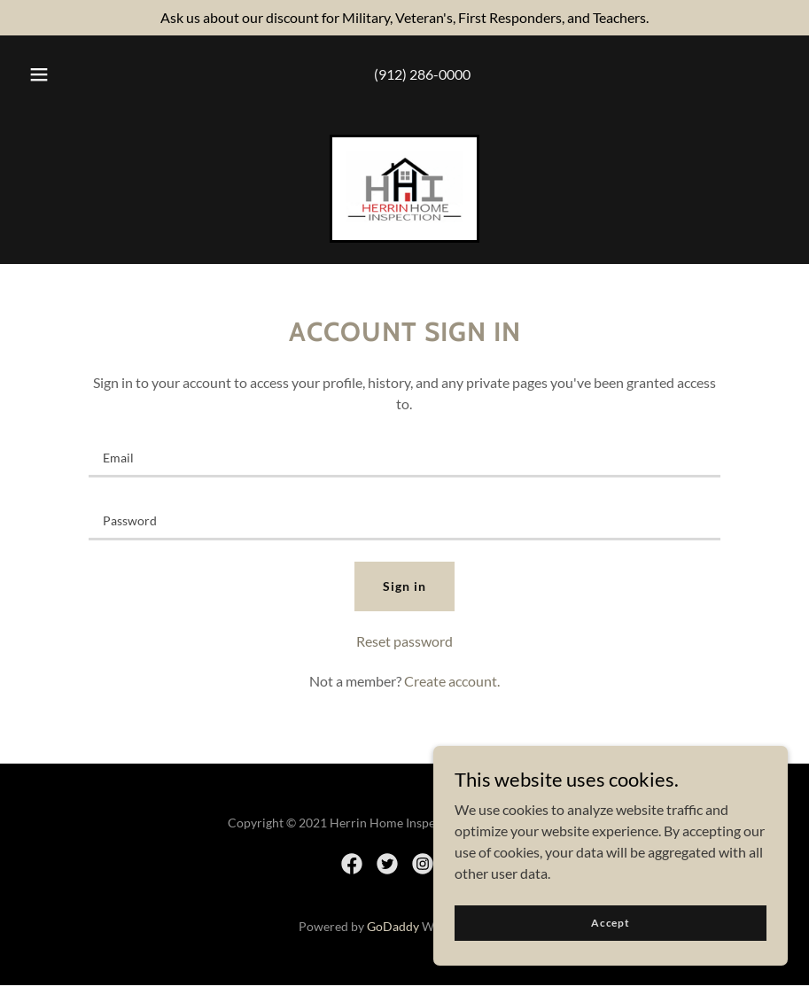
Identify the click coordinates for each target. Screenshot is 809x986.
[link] (404, 216)
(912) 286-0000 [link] (422, 74)
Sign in (404, 586)
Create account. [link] (452, 680)
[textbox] (404, 456)
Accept (610, 922)
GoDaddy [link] (393, 926)
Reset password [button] (404, 641)
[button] (39, 74)
